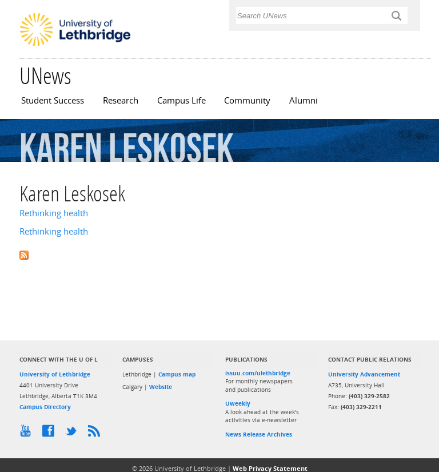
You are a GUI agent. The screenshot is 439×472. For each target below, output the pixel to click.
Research (120, 100)
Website (160, 387)
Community (247, 100)
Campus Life (181, 100)
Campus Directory (45, 407)
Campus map (176, 374)
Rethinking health (53, 213)
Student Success (52, 100)
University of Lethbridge (54, 374)
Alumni (303, 100)
